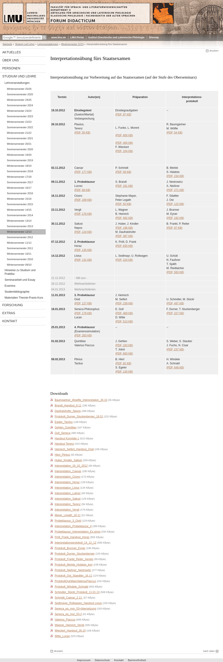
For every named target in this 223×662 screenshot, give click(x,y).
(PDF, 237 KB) (175, 349)
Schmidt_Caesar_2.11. (69, 597)
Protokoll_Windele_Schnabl (71, 586)
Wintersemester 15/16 (19, 198)
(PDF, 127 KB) (83, 303)
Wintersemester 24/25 (19, 99)
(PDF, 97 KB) (123, 114)
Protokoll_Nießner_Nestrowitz (73, 570)
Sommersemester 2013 (20, 226)
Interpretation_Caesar (68, 471)
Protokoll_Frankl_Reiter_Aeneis (74, 559)
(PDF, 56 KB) (123, 172)
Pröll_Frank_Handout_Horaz (72, 537)
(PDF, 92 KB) (123, 363)
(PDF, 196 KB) (124, 227)
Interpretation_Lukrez (68, 493)
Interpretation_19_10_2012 (71, 465)
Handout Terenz (64, 443)
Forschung (12, 305)
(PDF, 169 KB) (83, 200)
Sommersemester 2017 (20, 182)
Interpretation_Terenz (68, 504)
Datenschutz (102, 660)
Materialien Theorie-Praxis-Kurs (24, 297)
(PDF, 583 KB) (175, 272)
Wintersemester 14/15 (19, 209)
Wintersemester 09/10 (19, 264)
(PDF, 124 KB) (83, 232)
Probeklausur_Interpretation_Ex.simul (77, 531)
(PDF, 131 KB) (83, 260)
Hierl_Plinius (62, 454)
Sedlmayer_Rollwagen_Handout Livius (78, 603)
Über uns (10, 60)
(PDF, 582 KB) (124, 218)
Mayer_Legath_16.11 (68, 515)
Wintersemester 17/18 (19, 176)
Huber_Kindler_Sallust (68, 460)
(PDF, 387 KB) (124, 236)
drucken (214, 50)
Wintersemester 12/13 (72, 44)
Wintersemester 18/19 (19, 165)
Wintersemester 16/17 (19, 187)
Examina (10, 285)
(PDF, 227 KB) (175, 313)
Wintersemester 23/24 (19, 110)
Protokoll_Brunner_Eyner (70, 548)
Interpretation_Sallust (68, 498)
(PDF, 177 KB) (83, 172)
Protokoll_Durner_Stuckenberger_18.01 (79, 416)
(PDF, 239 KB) (124, 303)
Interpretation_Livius (67, 487)
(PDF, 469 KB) (124, 313)
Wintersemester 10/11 (19, 253)
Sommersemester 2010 (20, 259)
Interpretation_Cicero (67, 476)
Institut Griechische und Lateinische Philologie (116, 37)
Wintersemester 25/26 (19, 88)
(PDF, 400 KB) (124, 142)
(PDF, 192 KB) (175, 218)
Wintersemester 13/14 (19, 220)
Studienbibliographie (17, 291)
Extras (8, 313)
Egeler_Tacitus (64, 422)
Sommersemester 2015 (20, 204)
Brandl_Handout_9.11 (68, 405)
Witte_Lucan (62, 636)
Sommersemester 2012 (20, 237)
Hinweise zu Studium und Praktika (20, 272)
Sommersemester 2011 (20, 248)
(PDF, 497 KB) (175, 303)
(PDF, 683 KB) (124, 353)
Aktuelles (11, 52)
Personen (11, 68)
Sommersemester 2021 (20, 138)
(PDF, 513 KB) (124, 321)
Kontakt (9, 321)
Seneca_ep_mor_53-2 (68, 614)
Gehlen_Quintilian (65, 427)
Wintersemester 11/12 (19, 242)
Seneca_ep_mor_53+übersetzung (75, 608)
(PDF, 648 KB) (175, 367)
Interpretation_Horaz (67, 482)
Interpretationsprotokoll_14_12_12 (75, 542)
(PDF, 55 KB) (82, 132)
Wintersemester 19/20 (19, 154)
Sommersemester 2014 (20, 215)
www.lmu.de (58, 37)
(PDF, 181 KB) (124, 186)
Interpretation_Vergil (67, 509)
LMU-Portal (77, 37)
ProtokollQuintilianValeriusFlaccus (75, 581)
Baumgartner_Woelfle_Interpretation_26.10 (81, 400)
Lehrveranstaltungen (48, 44)
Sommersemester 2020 (20, 149)
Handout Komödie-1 (67, 438)
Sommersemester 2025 (20, 94)
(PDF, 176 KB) (83, 213)
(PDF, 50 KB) (123, 204)
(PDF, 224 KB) (124, 260)
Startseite (7, 44)
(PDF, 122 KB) (175, 204)
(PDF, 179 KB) (83, 313)
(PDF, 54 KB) (175, 132)
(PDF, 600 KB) (124, 135)
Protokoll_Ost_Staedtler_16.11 (73, 575)
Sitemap (154, 37)
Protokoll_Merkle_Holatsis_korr (74, 564)
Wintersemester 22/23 (19, 121)
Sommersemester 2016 (20, 193)
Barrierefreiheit (137, 660)
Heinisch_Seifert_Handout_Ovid (74, 449)
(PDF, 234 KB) (175, 176)
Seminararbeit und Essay (20, 279)
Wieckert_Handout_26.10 (70, 630)
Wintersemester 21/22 (19, 132)
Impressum (84, 660)
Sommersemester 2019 (20, 160)
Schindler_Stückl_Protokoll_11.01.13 (77, 592)
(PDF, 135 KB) (83, 250)
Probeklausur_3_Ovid (68, 520)
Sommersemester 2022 (20, 127)
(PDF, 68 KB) (82, 190)
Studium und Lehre (24, 44)
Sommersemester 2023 (20, 116)
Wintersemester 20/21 (19, 143)
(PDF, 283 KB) (83, 335)
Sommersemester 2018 (20, 171)
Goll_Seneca (62, 433)
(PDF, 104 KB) (124, 151)
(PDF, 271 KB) (175, 190)
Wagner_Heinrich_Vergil (69, 625)
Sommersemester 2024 (20, 105)
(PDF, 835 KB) (124, 246)
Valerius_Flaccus (65, 619)
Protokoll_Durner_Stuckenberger (75, 553)
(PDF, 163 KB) (124, 345)
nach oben (209, 651)
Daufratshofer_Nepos (68, 411)
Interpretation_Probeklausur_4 (73, 526)
